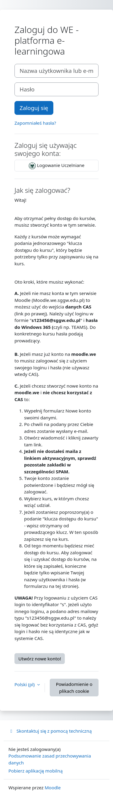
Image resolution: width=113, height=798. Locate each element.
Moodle (53, 788)
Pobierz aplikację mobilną (35, 771)
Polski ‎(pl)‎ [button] (25, 684)
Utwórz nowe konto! (39, 659)
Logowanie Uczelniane (56, 165)
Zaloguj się (34, 108)
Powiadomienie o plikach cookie (74, 687)
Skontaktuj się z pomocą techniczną (50, 731)
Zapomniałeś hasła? (35, 123)
